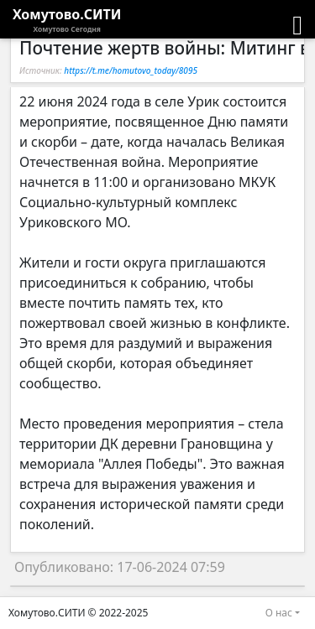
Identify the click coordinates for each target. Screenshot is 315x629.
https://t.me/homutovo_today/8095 (130, 70)
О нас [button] (278, 613)
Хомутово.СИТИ (67, 20)
